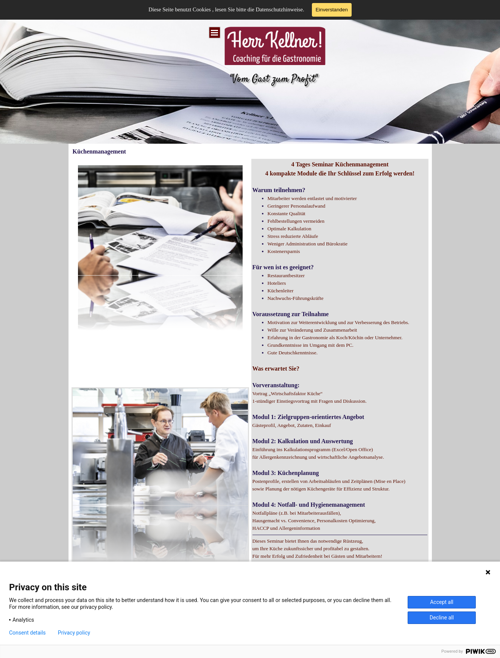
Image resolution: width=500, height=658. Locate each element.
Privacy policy (74, 633)
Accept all (441, 602)
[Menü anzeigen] (215, 32)
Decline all (442, 618)
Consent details (27, 633)
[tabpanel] (340, 385)
